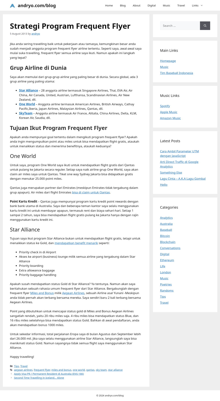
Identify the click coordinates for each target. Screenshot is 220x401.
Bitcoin (165, 236)
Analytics (166, 218)
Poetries (166, 284)
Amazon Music (170, 118)
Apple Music (168, 112)
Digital (152, 5)
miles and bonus (61, 370)
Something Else (171, 172)
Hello (163, 185)
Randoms (167, 290)
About (136, 5)
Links (199, 5)
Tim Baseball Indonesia (176, 73)
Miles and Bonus (42, 293)
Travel (181, 5)
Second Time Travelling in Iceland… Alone (39, 377)
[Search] (205, 25)
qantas (90, 370)
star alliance (115, 370)
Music (166, 5)
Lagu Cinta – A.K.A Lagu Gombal (183, 178)
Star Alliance (28, 90)
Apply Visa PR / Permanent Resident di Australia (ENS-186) (49, 373)
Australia (166, 224)
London (165, 272)
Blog (123, 5)
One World (27, 104)
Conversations (170, 248)
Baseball (166, 230)
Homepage (168, 61)
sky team (101, 370)
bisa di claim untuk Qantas (91, 192)
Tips (16, 366)
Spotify (165, 106)
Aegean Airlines (73, 293)
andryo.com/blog (37, 5)
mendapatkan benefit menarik (76, 243)
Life (162, 266)
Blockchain (167, 242)
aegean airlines (23, 370)
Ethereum (167, 260)
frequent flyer (42, 370)
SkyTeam (26, 113)
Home (109, 5)
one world (79, 370)
